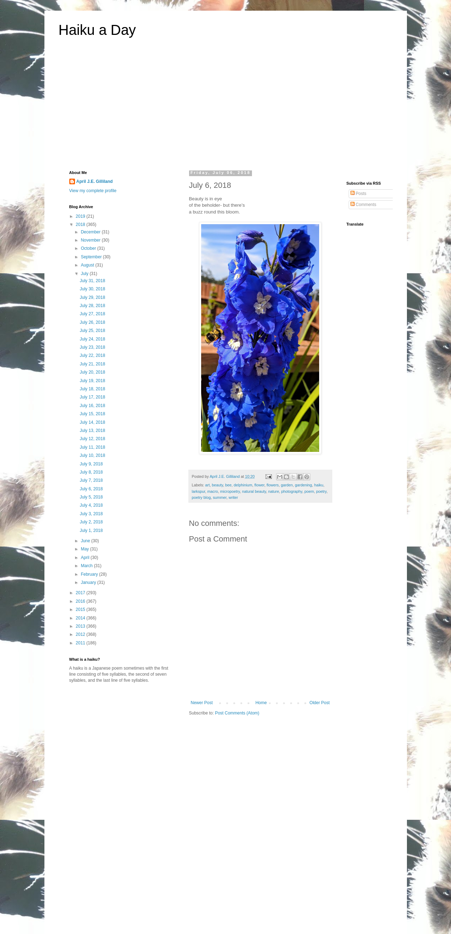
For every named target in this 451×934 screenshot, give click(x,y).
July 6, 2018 (91, 488)
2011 (81, 642)
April (85, 557)
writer (233, 497)
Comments (363, 204)
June (86, 540)
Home (261, 702)
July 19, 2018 (92, 380)
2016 (81, 601)
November (91, 240)
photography (291, 491)
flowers (273, 485)
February (90, 574)
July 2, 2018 (91, 521)
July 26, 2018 (92, 322)
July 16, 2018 (92, 405)
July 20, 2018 (92, 372)
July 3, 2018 (91, 513)
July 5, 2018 (91, 497)
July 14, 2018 (92, 422)
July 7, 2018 (91, 480)
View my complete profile (93, 190)
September (92, 256)
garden (287, 485)
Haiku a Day (97, 30)
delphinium (243, 485)
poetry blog (201, 497)
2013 (81, 626)
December (91, 231)
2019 (81, 216)
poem (309, 491)
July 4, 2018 (91, 505)
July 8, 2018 (91, 472)
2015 (81, 609)
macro (212, 491)
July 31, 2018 (92, 280)
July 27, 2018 (92, 313)
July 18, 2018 (92, 388)
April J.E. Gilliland (94, 181)
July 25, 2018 (92, 330)
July (85, 273)
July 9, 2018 (91, 463)
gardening (303, 485)
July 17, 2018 (92, 397)
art (207, 485)
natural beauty (254, 491)
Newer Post (202, 702)
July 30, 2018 (92, 288)
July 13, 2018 (92, 430)
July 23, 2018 (92, 347)
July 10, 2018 (92, 455)
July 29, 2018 (92, 297)
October (89, 248)
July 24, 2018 (92, 339)
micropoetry (230, 491)
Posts (358, 193)
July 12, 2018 (92, 438)
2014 (81, 618)
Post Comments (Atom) (237, 713)
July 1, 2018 (91, 530)
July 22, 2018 (92, 355)
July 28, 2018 (92, 305)
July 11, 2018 (92, 447)
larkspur (198, 491)
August (88, 265)
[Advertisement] (225, 108)
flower (259, 485)
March (87, 565)
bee (228, 485)
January (89, 582)
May (85, 549)
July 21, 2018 (92, 364)
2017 (81, 592)
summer (219, 497)
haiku (318, 485)
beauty (217, 485)
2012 (81, 634)
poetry (321, 491)
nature (273, 491)
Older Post (320, 702)
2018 (81, 224)
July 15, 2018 (92, 413)
